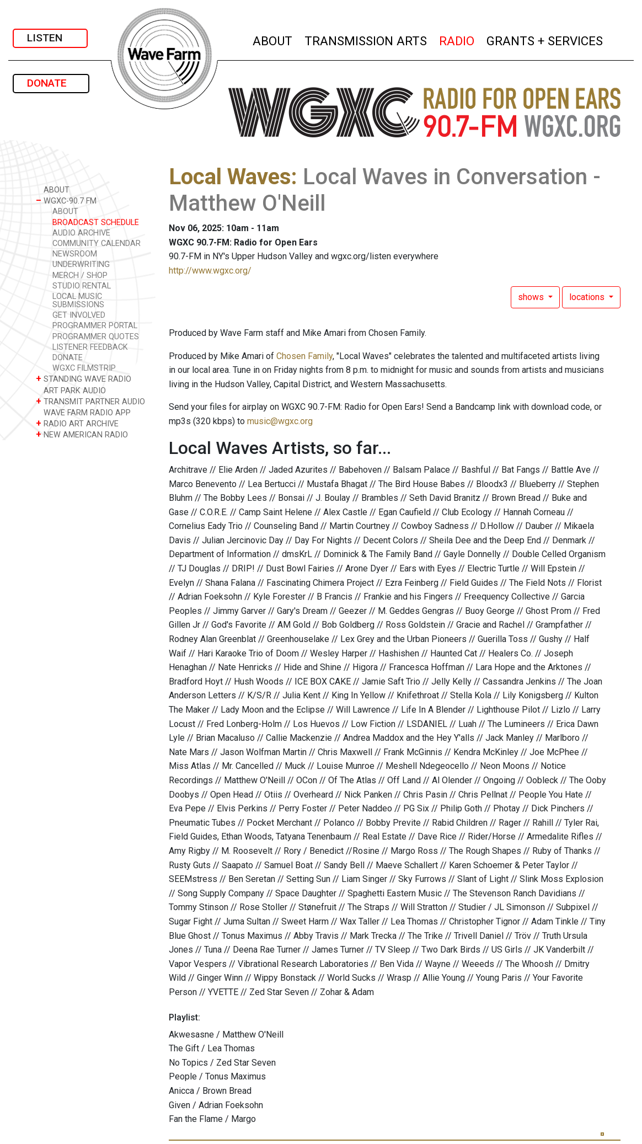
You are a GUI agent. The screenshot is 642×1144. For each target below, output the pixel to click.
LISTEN (50, 37)
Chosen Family (304, 356)
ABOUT (273, 39)
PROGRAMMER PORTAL (94, 325)
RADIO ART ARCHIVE (77, 423)
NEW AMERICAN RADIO (82, 434)
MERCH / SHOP (80, 275)
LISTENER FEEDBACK (90, 347)
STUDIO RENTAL (81, 286)
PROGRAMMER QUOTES (95, 336)
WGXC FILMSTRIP (84, 368)
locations (588, 297)
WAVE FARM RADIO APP (83, 412)
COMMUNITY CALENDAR (96, 243)
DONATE (51, 83)
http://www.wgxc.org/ (210, 270)
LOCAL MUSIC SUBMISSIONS (78, 300)
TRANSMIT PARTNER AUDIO (90, 401)
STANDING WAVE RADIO (83, 378)
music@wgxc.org (280, 421)
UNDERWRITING (81, 264)
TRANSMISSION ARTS (366, 39)
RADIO (457, 39)
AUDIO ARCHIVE (81, 233)
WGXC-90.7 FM (66, 200)
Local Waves (230, 177)
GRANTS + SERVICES (545, 39)
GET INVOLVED (78, 315)
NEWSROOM (74, 254)
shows (532, 297)
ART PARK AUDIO (71, 390)
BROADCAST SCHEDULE (95, 222)
